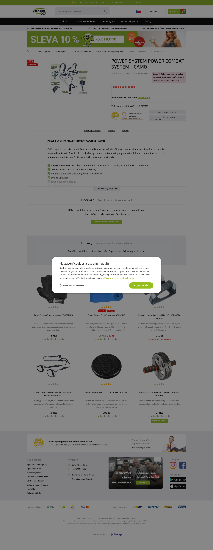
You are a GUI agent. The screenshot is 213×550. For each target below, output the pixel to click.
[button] (74, 285)
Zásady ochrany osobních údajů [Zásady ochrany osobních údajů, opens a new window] (119, 278)
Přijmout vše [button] (141, 285)
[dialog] (106, 275)
